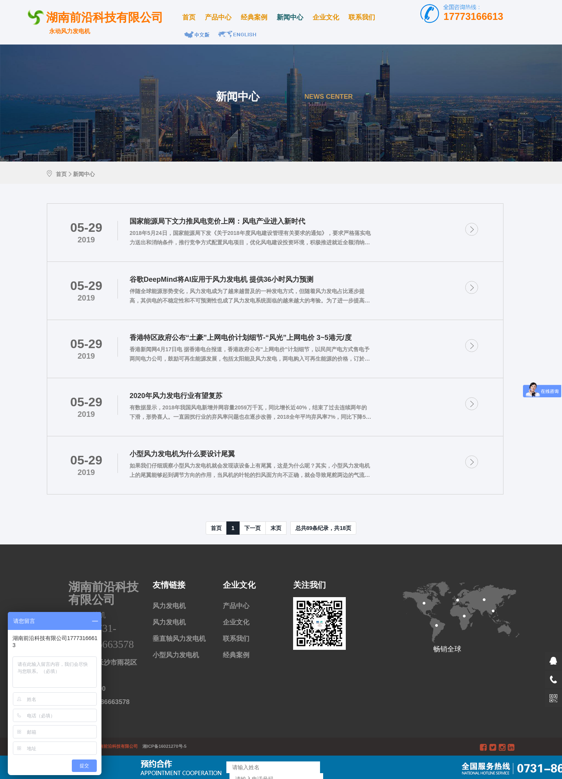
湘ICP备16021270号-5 (163, 746)
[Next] (252, 528)
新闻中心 (290, 17)
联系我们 (362, 17)
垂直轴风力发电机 (179, 638)
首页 (189, 17)
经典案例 (254, 17)
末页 (275, 528)
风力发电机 (169, 606)
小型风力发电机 (176, 655)
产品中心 (218, 17)
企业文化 (326, 17)
